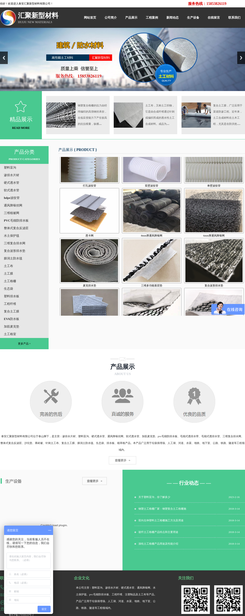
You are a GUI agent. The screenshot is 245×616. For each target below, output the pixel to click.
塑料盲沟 (10, 167)
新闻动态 (172, 17)
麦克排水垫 (89, 292)
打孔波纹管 (89, 192)
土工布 (8, 266)
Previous (4, 58)
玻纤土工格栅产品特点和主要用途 (158, 532)
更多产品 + (24, 343)
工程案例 (152, 17)
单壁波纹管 (213, 192)
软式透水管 (11, 190)
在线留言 (214, 17)
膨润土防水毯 (13, 258)
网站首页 (90, 17)
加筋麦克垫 (11, 326)
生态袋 (8, 288)
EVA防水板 (11, 319)
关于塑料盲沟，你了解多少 (154, 497)
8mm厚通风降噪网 (152, 242)
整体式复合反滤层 (16, 228)
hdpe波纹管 (12, 197)
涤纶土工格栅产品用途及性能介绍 (158, 543)
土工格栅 (10, 281)
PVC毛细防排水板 (16, 220)
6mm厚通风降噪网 (214, 242)
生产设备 (193, 17)
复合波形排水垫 (14, 250)
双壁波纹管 (151, 192)
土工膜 (8, 273)
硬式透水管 (11, 182)
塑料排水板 (11, 296)
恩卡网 (90, 242)
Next (241, 58)
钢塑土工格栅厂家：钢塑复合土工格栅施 (162, 508)
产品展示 (131, 17)
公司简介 (111, 17)
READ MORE (21, 128)
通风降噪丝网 (13, 205)
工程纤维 (10, 303)
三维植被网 (11, 213)
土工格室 (10, 334)
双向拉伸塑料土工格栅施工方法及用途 (161, 520)
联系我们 (234, 17)
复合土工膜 (11, 311)
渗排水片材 (11, 175)
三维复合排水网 (14, 243)
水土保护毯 (11, 235)
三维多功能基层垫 (151, 292)
